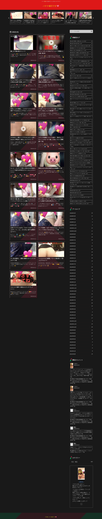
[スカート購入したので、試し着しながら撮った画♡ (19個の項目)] (81, 46)
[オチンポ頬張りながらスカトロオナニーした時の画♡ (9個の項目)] (81, 79)
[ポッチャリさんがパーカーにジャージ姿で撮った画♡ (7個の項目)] (81, 100)
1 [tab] (49, 26)
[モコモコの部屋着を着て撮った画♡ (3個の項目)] (81, 176)
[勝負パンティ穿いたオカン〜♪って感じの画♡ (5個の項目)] (81, 125)
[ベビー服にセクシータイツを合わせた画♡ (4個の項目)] (81, 149)
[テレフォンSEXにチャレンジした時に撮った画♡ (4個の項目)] (81, 141)
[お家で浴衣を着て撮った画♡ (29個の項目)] (81, 44)
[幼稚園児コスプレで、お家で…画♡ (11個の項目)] (81, 70)
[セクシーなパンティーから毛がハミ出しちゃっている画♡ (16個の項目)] (81, 58)
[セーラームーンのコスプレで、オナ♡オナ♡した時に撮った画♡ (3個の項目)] (81, 168)
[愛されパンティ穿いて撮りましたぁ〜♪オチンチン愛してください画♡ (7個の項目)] (81, 106)
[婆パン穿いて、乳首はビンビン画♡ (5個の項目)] (81, 130)
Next (93, 18)
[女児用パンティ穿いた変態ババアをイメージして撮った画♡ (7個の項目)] (81, 110)
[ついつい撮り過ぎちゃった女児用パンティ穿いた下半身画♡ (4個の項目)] (81, 146)
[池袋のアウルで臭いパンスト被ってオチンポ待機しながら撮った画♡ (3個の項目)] (81, 183)
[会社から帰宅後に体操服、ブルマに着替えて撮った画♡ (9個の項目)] (81, 89)
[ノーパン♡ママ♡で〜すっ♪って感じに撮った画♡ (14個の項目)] (81, 64)
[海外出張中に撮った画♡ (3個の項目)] (81, 191)
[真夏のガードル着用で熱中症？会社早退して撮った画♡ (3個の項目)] (81, 187)
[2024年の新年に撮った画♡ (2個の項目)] (81, 193)
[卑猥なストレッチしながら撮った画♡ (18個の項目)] (81, 48)
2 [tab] (51, 26)
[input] (81, 31)
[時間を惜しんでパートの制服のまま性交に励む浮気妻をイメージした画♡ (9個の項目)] (81, 83)
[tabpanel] (16, 17)
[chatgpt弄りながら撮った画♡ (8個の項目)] (81, 92)
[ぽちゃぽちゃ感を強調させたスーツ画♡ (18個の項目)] (81, 51)
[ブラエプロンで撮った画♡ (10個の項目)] (81, 76)
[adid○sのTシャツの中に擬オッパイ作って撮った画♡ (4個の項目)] (81, 143)
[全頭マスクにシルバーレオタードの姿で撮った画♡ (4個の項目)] (81, 161)
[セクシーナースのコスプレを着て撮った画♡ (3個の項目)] (81, 174)
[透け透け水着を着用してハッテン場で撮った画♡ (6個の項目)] (81, 120)
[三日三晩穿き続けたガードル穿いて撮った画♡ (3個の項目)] (81, 178)
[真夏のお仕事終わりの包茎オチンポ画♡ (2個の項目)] (81, 201)
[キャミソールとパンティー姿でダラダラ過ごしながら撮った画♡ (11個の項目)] (81, 73)
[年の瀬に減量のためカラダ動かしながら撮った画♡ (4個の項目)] (81, 156)
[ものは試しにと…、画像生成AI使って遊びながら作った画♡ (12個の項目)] (81, 67)
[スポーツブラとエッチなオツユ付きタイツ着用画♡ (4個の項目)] (81, 163)
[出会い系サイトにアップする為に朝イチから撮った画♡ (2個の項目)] (81, 198)
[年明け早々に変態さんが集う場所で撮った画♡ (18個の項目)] (81, 53)
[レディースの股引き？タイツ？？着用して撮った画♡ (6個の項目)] (81, 117)
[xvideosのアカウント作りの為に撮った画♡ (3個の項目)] (81, 171)
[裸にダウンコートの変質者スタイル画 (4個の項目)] (81, 154)
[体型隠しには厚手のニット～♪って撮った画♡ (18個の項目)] (81, 55)
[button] (91, 31)
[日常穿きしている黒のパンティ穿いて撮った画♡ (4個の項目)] (81, 151)
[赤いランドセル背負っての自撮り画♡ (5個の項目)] (81, 132)
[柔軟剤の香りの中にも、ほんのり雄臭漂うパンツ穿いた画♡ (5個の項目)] (81, 135)
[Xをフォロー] (81, 504)
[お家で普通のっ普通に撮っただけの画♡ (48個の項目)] (81, 41)
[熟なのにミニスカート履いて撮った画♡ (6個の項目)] (81, 123)
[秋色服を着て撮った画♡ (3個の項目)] (81, 181)
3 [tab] (53, 26)
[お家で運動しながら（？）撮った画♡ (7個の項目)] (81, 103)
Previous (8, 18)
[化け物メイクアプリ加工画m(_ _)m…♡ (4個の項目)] (81, 158)
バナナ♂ (81, 482)
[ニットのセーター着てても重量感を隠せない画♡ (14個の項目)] (81, 61)
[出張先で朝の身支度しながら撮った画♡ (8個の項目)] (81, 94)
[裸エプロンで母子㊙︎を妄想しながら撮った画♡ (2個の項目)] (81, 204)
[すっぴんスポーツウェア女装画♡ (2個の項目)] (81, 195)
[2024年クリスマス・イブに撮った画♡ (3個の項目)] (81, 165)
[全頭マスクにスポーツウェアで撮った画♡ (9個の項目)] (81, 86)
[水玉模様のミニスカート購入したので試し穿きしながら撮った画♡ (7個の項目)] (81, 113)
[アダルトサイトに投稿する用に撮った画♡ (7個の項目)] (81, 97)
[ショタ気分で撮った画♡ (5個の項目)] (81, 127)
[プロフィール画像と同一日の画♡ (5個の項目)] (81, 138)
